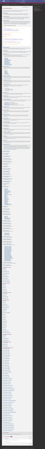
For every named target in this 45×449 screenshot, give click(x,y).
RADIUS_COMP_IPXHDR (7, 104)
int (9, 47)
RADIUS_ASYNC (6, 188)
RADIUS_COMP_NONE (6, 102)
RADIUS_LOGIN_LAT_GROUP (6, 173)
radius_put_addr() (5, 11)
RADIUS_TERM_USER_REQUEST (7, 246)
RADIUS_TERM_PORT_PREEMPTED (8, 256)
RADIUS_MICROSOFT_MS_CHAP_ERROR (7, 380)
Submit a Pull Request (14, 434)
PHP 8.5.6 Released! (22, 2)
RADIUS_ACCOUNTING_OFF (6, 340)
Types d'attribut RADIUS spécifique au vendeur (38, 11)
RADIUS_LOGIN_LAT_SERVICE (6, 168)
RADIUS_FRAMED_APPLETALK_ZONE (7, 181)
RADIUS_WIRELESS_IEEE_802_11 (8, 204)
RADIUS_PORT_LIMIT (5, 206)
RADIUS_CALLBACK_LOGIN (6, 271)
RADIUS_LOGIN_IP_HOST (5, 106)
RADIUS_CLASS (4, 140)
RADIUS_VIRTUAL (5, 309)
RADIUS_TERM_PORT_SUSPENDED (8, 257)
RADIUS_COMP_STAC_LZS (5, 298)
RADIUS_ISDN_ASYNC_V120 (7, 191)
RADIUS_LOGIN (4, 268)
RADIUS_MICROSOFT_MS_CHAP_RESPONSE (7, 378)
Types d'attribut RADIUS (36, 9)
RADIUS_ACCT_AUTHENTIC (6, 230)
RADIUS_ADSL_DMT (6, 199)
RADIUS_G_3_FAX (5, 317)
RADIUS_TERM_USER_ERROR (6, 375)
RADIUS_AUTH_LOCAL (5, 344)
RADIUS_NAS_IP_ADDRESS (6, 47)
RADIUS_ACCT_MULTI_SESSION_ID (7, 262)
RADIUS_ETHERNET (6, 201)
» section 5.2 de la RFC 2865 (20, 18)
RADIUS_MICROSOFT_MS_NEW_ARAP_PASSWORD (8, 410)
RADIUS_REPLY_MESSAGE (5, 118)
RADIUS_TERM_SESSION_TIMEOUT (6, 355)
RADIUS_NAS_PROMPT (6, 63)
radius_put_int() (14, 11)
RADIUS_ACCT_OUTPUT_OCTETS (6, 225)
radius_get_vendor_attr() (14, 148)
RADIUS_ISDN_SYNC (6, 190)
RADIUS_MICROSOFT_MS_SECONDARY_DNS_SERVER (8, 425)
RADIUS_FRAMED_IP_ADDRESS (6, 75)
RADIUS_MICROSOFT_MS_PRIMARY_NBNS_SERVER (8, 427)
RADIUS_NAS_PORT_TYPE (5, 186)
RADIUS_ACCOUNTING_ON (5, 338)
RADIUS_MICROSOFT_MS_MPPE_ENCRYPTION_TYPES (8, 390)
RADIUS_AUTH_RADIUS (5, 342)
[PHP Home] (3, 1)
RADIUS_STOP (6, 217)
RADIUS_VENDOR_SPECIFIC (6, 144)
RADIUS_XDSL (4, 327)
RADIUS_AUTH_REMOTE (7, 234)
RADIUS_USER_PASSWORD (5, 16)
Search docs (34, 1)
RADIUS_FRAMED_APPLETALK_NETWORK (7, 178)
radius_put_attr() (10, 11)
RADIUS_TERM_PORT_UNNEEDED (7, 255)
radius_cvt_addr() (8, 78)
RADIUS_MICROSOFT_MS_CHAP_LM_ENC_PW (7, 385)
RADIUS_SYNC (6, 189)
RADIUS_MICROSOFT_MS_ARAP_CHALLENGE (7, 430)
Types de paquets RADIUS (37, 8)
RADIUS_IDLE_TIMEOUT (5, 153)
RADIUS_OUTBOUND (6, 61)
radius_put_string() (19, 11)
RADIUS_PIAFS (6, 193)
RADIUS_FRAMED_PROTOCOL (6, 66)
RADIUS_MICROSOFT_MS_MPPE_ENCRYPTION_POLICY (9, 388)
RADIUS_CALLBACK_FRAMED (7, 60)
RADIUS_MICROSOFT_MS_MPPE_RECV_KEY (7, 405)
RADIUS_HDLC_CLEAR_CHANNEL (7, 194)
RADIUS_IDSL (6, 200)
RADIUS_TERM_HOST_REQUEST (7, 260)
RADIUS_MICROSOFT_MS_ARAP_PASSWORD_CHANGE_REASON (9, 412)
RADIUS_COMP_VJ (6, 103)
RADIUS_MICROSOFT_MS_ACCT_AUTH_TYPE (7, 415)
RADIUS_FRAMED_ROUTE (5, 128)
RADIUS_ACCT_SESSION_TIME (6, 236)
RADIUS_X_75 (6, 196)
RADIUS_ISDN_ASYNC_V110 (6, 307)
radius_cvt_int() (6, 112)
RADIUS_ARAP (6, 72)
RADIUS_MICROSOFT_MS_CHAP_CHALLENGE (7, 395)
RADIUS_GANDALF (6, 73)
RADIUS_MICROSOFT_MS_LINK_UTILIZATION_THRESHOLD (9, 400)
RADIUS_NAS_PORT (5, 50)
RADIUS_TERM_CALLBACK (5, 373)
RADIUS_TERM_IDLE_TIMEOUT (6, 353)
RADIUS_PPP (5, 70)
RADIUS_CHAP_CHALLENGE (6, 183)
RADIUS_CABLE (4, 329)
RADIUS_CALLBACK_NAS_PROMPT (6, 281)
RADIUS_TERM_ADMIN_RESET (7, 250)
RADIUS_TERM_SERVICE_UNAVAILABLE (8, 258)
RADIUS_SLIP (6, 71)
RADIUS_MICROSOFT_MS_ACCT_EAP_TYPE (7, 417)
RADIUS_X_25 (6, 195)
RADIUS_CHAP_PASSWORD (5, 20)
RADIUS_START (6, 216)
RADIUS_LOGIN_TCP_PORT (6, 114)
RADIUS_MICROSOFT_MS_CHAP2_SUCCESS (7, 420)
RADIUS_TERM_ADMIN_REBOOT (7, 251)
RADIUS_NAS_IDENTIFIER (6, 163)
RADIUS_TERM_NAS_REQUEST (6, 363)
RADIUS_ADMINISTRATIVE (7, 62)
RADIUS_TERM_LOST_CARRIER (7, 247)
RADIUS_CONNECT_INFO (5, 211)
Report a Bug (19, 434)
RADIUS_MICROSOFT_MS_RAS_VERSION (7, 407)
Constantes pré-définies (37, 6)
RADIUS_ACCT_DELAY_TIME (6, 220)
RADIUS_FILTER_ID (5, 92)
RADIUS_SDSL (4, 319)
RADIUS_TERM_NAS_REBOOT (6, 365)
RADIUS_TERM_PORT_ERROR (7, 252)
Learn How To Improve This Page (7, 434)
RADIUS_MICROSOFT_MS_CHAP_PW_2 (7, 383)
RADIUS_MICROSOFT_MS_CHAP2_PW (7, 422)
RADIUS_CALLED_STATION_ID (6, 158)
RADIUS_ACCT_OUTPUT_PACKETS (6, 241)
